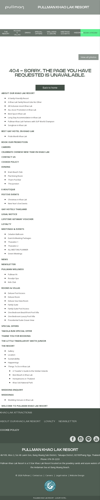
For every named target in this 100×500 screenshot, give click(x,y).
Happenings (13, 362)
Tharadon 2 (13, 246)
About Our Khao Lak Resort (18, 93)
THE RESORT (5, 33)
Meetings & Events (65, 33)
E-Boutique (8, 189)
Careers (6, 146)
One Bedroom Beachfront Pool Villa (23, 312)
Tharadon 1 (13, 242)
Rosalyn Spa (13, 278)
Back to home (50, 87)
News (4, 259)
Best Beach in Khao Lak (23, 375)
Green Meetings (15, 253)
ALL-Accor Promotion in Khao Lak (22, 110)
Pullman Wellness (12, 269)
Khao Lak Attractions (16, 412)
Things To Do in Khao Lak (19, 366)
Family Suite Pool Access (18, 308)
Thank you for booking (16, 335)
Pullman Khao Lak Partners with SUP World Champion (31, 121)
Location (11, 355)
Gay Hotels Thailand (14, 209)
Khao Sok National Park (23, 382)
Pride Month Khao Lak (17, 136)
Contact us (8, 156)
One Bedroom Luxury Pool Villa (21, 316)
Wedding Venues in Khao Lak (20, 400)
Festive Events (10, 194)
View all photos (88, 57)
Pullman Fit (12, 274)
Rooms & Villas (17, 32)
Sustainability (14, 359)
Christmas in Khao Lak (17, 199)
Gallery (11, 351)
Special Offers (38, 33)
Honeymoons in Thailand (24, 379)
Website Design (77, 475)
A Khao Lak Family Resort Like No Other (25, 102)
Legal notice (9, 214)
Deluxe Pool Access (16, 293)
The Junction (13, 183)
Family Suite (13, 305)
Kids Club (12, 282)
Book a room (90, 33)
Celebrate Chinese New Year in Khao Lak (25, 151)
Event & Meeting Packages (19, 238)
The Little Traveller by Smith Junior (23, 340)
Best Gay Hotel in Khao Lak (17, 131)
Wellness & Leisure (51, 33)
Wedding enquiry (12, 389)
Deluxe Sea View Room (18, 301)
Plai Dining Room (15, 176)
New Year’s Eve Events (17, 203)
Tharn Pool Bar (14, 180)
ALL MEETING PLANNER (18, 249)
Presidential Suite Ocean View (21, 320)
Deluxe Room (14, 297)
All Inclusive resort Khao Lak (20, 106)
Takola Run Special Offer (16, 330)
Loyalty (6, 224)
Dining (28, 32)
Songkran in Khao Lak (17, 125)
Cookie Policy (10, 161)
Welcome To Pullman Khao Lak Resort (24, 405)
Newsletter (8, 264)
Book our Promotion (14, 142)
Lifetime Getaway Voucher (17, 219)
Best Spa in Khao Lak (17, 114)
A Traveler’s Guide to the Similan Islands (30, 371)
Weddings (78, 32)
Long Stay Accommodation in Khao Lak (24, 117)
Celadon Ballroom (15, 234)
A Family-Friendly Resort (18, 98)
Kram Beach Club (15, 172)
